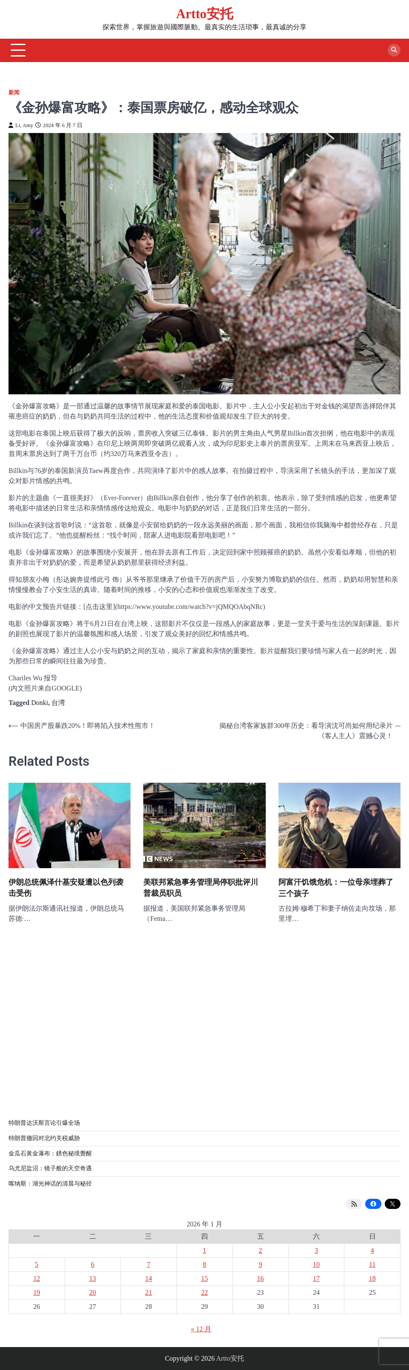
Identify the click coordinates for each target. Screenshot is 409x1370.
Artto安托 (204, 14)
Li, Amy (21, 125)
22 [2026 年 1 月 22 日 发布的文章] (204, 1292)
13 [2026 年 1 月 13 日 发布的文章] (92, 1278)
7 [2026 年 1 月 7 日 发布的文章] (148, 1264)
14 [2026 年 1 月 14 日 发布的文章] (148, 1278)
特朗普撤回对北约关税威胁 (44, 1138)
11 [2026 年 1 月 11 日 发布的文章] (372, 1264)
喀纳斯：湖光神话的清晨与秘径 (50, 1183)
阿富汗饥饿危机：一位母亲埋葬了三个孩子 (335, 887)
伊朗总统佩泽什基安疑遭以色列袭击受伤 (66, 887)
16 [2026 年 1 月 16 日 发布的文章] (260, 1278)
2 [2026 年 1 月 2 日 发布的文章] (260, 1250)
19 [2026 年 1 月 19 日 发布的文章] (36, 1292)
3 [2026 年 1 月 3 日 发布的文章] (316, 1250)
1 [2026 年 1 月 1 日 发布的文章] (204, 1250)
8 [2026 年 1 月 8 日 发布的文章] (204, 1264)
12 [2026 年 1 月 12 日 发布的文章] (36, 1278)
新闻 (14, 93)
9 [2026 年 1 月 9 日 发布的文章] (260, 1264)
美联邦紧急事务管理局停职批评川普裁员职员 (200, 887)
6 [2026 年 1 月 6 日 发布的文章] (92, 1264)
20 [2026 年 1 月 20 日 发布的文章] (92, 1292)
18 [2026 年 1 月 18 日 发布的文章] (372, 1278)
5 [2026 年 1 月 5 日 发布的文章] (36, 1264)
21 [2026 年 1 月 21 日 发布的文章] (148, 1292)
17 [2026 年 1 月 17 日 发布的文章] (316, 1278)
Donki (39, 702)
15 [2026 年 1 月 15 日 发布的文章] (204, 1278)
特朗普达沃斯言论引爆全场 (44, 1123)
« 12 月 (201, 1329)
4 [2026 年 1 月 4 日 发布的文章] (372, 1250)
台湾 (58, 702)
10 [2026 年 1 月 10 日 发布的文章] (316, 1264)
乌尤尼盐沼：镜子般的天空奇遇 (50, 1168)
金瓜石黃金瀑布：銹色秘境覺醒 (50, 1153)
